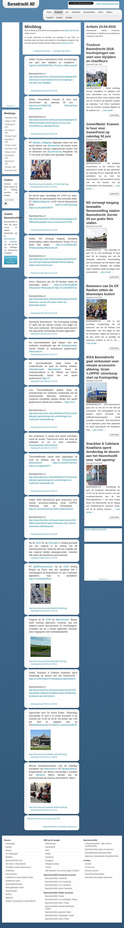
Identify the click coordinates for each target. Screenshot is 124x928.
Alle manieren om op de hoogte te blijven (62, 871)
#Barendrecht (70, 65)
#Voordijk (52, 543)
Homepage (10, 843)
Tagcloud (9, 898)
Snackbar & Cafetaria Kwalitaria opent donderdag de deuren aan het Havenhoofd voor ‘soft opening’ (102, 452)
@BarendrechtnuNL (72, 30)
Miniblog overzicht (66, 43)
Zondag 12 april (10, 145)
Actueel (58, 12)
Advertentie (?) (10, 106)
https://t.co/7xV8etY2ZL (40, 105)
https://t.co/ (69, 402)
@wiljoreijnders (69, 769)
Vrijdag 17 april (10, 121)
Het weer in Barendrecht (15, 864)
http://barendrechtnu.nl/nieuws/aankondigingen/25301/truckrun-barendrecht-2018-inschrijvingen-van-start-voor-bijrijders (53, 80)
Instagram (49, 860)
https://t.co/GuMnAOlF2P (41, 208)
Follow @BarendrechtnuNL (107, 4)
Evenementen (89, 12)
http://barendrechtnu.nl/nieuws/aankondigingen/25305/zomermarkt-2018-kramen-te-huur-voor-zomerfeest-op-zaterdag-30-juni (53, 123)
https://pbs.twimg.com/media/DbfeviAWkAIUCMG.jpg (48, 807)
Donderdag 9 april (9, 156)
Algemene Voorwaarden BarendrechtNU (102, 856)
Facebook (49, 857)
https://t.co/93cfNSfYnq (66, 288)
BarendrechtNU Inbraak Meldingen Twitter (59, 907)
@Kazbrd (40, 775)
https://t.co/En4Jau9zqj (66, 205)
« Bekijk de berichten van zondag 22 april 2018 (43, 819)
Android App (50, 843)
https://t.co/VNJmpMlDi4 (65, 285)
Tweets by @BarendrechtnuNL (95, 530)
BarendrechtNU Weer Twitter (57, 903)
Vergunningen (11, 891)
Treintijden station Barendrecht (18, 867)
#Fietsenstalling (36, 248)
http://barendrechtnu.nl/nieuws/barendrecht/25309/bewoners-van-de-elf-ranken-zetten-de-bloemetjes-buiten (53, 302)
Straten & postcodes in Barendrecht (20, 901)
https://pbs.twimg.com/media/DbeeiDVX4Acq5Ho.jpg (48, 608)
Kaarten (50, 17)
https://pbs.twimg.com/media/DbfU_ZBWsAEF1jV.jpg (48, 754)
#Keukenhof (34, 288)
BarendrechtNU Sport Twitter (57, 919)
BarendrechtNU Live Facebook (58, 882)
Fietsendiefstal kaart (13, 884)
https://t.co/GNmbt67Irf (40, 679)
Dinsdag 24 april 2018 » (62, 51)
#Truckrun (58, 65)
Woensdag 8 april (9, 162)
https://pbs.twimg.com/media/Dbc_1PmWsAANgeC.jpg (48, 184)
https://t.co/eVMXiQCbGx (41, 65)
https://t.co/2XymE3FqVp (41, 509)
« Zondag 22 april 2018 (41, 51)
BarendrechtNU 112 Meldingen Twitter (61, 899)
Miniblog (8, 857)
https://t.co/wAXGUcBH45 (64, 725)
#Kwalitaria (56, 679)
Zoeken (59, 17)
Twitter (48, 854)
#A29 (38, 543)
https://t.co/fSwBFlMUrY (40, 579)
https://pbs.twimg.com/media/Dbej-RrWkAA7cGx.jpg (47, 661)
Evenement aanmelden (94, 874)
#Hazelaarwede (69, 345)
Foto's (100, 12)
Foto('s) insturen (91, 871)
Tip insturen (90, 867)
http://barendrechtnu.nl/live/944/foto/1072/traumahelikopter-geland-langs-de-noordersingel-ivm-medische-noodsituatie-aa (53, 416)
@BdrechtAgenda (41, 201)
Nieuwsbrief (50, 847)
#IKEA (56, 509)
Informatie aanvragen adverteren (98, 877)
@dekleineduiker (40, 725)
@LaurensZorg (54, 152)
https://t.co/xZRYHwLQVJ (65, 463)
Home (49, 12)
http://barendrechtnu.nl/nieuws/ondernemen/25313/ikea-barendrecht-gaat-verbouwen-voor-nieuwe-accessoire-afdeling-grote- (52, 523)
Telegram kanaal (52, 864)
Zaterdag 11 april (11, 149)
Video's (109, 12)
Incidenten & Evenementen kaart (19, 877)
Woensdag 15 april (10, 131)
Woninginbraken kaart (14, 887)
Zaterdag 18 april (11, 118)
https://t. (46, 378)
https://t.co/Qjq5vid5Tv (39, 466)
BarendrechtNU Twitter (54, 896)
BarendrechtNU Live (13, 860)
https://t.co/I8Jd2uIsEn (66, 245)
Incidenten (76, 12)
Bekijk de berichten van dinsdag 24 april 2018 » (60, 827)
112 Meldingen (11, 854)
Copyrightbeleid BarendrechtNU (98, 853)
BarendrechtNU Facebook (56, 878)
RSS (47, 850)
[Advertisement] (13, 63)
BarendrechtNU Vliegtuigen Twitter (59, 915)
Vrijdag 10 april (10, 152)
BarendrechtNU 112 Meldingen (11, 260)
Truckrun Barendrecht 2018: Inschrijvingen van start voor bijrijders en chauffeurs (101, 53)
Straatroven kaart (12, 881)
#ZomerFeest (70, 105)
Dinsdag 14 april (11, 136)
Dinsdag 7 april (10, 167)
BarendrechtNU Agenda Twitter (58, 912)
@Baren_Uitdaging (42, 142)
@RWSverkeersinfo (42, 567)
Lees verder (108, 110)
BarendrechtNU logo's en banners (99, 849)
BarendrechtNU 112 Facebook (58, 885)
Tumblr (48, 867)
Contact (69, 17)
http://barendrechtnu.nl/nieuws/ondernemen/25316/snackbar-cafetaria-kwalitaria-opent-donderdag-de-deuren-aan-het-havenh (52, 693)
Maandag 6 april (10, 170)
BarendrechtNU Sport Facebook (58, 888)
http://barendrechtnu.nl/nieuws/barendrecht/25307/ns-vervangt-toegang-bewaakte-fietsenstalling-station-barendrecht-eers (53, 262)
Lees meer (114, 115)
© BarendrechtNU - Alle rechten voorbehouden (98, 844)
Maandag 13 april (9, 140)
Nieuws (8, 850)
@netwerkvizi (53, 145)
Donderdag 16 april (10, 125)
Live (67, 12)
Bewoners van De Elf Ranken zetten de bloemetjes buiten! (102, 290)
